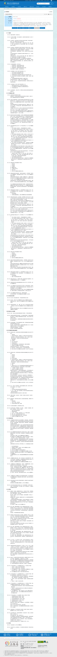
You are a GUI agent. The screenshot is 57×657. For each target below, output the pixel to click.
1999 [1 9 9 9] (25, 643)
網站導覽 (30, 0)
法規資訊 (8, 8)
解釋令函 (25, 6)
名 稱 (9, 18)
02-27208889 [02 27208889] (31, 643)
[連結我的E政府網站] (45, 642)
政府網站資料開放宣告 (7, 638)
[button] (51, 11)
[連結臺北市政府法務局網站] (11, 644)
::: (0, 8)
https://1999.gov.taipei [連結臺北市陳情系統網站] (28, 645)
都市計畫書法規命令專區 (37, 0)
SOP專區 (42, 0)
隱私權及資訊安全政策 (16, 638)
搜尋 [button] (51, 3)
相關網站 (50, 6)
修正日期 (9, 20)
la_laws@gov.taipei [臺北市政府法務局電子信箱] (27, 646)
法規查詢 (19, 6)
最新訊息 (6, 6)
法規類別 (13, 6)
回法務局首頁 (26, 0)
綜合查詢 (44, 6)
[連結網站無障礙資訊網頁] (40, 642)
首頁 (4, 8)
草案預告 (37, 6)
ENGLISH (33, 0)
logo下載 (45, 0)
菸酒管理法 (15, 18)
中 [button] (51, 0)
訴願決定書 (32, 6)
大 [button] (52, 0)
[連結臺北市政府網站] (47, 642)
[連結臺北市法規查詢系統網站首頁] (11, 3)
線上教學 (47, 0)
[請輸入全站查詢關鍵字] (44, 3)
